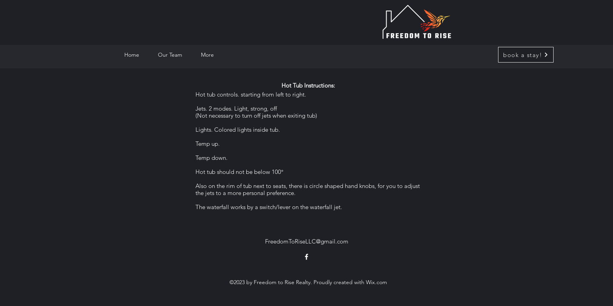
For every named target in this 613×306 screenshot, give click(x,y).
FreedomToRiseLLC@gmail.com (306, 241)
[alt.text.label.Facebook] (306, 257)
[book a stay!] (526, 55)
